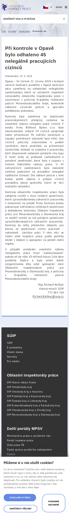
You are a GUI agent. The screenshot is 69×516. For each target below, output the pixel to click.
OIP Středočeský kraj (19, 387)
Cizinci (11, 454)
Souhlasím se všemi (20, 497)
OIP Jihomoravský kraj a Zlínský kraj (29, 410)
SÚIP (10, 342)
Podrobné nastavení (53, 503)
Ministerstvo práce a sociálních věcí (29, 435)
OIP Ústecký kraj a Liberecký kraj (27, 400)
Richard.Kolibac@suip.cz (48, 296)
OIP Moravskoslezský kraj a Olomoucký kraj (33, 414)
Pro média (13, 361)
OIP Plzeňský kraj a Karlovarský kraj (29, 396)
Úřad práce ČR (15, 445)
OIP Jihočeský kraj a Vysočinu (25, 391)
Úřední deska (15, 352)
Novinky (12, 356)
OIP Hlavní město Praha (21, 382)
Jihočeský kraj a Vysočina (19, 18)
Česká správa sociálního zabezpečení (29, 449)
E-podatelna (14, 347)
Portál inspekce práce (20, 440)
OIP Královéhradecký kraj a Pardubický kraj (33, 405)
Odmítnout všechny (20, 508)
